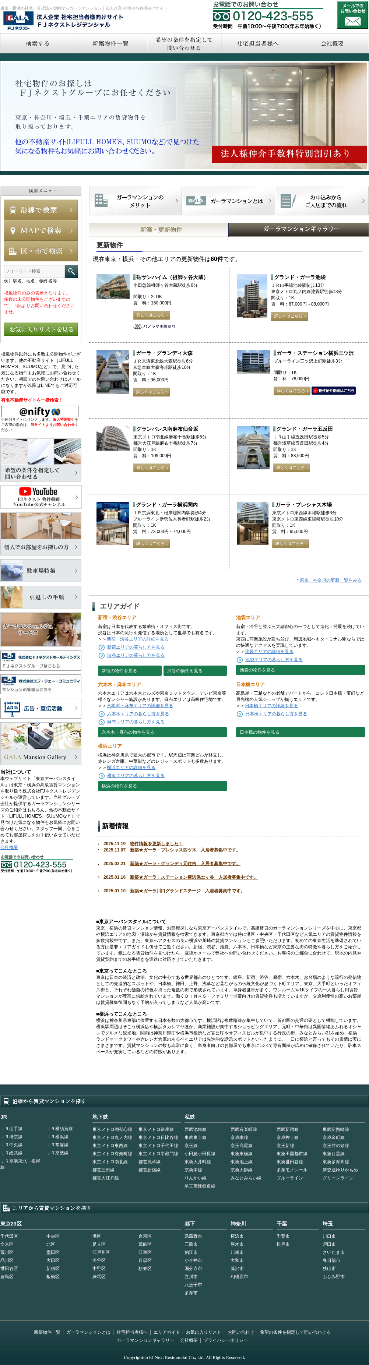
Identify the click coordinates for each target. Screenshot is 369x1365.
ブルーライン (290, 1178)
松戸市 (283, 1244)
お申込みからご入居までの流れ (322, 200)
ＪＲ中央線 (11, 1144)
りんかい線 (195, 1178)
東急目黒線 (334, 1153)
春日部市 (331, 1260)
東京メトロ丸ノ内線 (112, 1137)
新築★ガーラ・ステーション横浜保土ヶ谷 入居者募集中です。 (194, 877)
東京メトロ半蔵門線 (158, 1153)
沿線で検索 (41, 210)
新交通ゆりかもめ (340, 1169)
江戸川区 (101, 1252)
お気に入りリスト (203, 1332)
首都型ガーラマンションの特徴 (228, 200)
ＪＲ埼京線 (11, 1136)
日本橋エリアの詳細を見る (271, 705)
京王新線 (285, 1145)
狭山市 (329, 1268)
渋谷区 (99, 1260)
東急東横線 (242, 1153)
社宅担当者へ (258, 43)
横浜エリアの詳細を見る (131, 767)
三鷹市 (191, 1244)
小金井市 (193, 1260)
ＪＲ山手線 (11, 1128)
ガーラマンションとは (88, 1332)
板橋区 (53, 1276)
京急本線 (193, 1169)
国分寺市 (193, 1268)
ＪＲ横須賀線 (59, 1128)
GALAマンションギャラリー (276, 230)
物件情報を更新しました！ (156, 843)
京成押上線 (288, 1137)
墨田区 (53, 1252)
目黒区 (145, 1260)
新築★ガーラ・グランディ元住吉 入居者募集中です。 (185, 863)
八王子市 (193, 1284)
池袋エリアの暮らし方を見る (274, 659)
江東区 (145, 1252)
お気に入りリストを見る (41, 329)
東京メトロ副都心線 (112, 1129)
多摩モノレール (292, 1169)
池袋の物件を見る (257, 670)
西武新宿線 (288, 1129)
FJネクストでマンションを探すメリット (135, 200)
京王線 (191, 1145)
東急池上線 (242, 1161)
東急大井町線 (197, 1161)
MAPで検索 (41, 230)
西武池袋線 (195, 1129)
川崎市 (237, 1252)
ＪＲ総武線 (11, 1153)
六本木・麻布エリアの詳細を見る (140, 705)
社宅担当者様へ (132, 1332)
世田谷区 (9, 1268)
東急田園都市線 (292, 1153)
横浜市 (237, 1236)
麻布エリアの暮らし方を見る (136, 721)
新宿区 (53, 1268)
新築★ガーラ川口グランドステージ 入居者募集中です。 (187, 890)
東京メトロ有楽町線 (112, 1153)
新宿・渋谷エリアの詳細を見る (138, 639)
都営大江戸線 (105, 1178)
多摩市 (191, 1292)
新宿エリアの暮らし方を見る (136, 647)
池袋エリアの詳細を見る (269, 651)
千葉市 (283, 1236)
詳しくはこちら (151, 315)
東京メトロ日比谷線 (158, 1137)
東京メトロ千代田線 (158, 1145)
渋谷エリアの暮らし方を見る (136, 655)
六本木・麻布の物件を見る (128, 732)
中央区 (53, 1236)
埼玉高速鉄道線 (199, 1186)
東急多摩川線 (336, 1161)
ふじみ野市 (334, 1276)
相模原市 (239, 1276)
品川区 (7, 1260)
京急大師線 (242, 1169)
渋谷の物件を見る (185, 670)
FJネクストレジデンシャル (63, 21)
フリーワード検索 (71, 271)
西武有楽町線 (244, 1129)
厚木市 (237, 1244)
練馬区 (99, 1276)
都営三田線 (103, 1169)
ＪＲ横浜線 (57, 1136)
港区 (96, 1236)
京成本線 (239, 1137)
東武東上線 (195, 1137)
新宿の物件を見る (119, 670)
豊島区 (7, 1276)
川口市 (329, 1236)
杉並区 (145, 1268)
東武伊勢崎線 (336, 1129)
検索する (37, 43)
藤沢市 (237, 1268)
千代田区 (9, 1236)
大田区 (53, 1260)
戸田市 (329, 1244)
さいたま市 (334, 1252)
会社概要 (9, 847)
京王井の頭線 (336, 1145)
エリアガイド (167, 1332)
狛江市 (191, 1252)
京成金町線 (334, 1137)
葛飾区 (145, 1244)
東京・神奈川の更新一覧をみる (331, 580)
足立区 (99, 1244)
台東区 (145, 1236)
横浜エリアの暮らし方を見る (136, 775)
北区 (50, 1244)
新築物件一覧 (110, 43)
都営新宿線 (149, 1169)
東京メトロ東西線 (110, 1145)
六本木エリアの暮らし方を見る (138, 713)
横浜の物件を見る (119, 786)
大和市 (237, 1260)
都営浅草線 (149, 1161)
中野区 (99, 1268)
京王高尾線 (242, 1145)
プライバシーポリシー (226, 1340)
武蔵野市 (193, 1236)
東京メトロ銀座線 (156, 1129)
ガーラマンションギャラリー (145, 1340)
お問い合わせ (353, 15)
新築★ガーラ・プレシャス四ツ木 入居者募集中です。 (185, 850)
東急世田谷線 (290, 1161)
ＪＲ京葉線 (57, 1153)
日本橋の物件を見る (260, 732)
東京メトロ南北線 (110, 1161)
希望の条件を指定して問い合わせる (184, 43)
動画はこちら (334, 391)
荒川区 (7, 1252)
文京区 (7, 1244)
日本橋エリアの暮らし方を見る (276, 713)
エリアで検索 (41, 251)
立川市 (191, 1276)
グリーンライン (338, 1178)
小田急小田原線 (199, 1153)
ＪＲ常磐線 (57, 1144)
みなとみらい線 (246, 1178)
